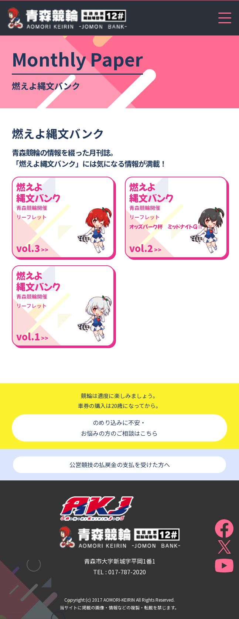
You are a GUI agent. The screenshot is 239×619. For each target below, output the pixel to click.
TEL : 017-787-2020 (119, 571)
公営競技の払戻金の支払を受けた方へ (119, 464)
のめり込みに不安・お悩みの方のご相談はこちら (119, 428)
